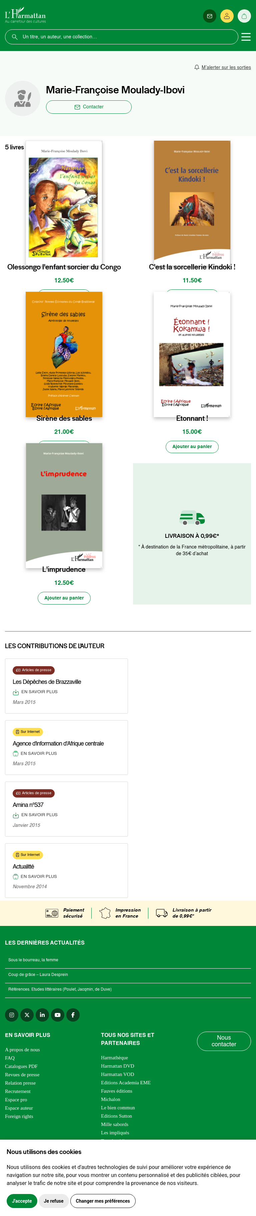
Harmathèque (114, 1058)
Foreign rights (19, 1117)
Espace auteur (19, 1108)
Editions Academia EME (126, 1083)
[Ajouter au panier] (64, 295)
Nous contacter (224, 1042)
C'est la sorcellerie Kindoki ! (192, 266)
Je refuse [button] (54, 1201)
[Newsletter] (209, 16)
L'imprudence (64, 569)
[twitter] (27, 1015)
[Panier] (244, 16)
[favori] (98, 253)
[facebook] (73, 1015)
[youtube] (57, 1015)
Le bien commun (118, 1108)
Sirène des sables (64, 418)
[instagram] (11, 1015)
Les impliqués (115, 1133)
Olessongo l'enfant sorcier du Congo (64, 266)
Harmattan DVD (117, 1066)
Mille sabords (114, 1125)
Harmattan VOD (117, 1075)
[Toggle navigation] (246, 37)
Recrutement (18, 1092)
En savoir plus (35, 693)
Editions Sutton (116, 1116)
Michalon (110, 1100)
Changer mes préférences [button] (103, 1201)
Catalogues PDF (21, 1067)
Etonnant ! (192, 418)
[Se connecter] (227, 16)
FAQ (10, 1058)
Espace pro (16, 1100)
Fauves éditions (116, 1091)
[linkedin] (42, 1015)
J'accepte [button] (22, 1201)
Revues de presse (22, 1075)
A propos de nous (22, 1050)
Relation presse (20, 1083)
